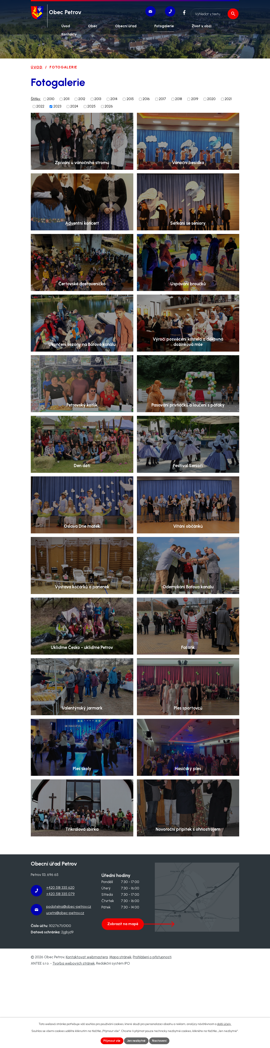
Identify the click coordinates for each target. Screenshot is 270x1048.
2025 (91, 106)
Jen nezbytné (136, 1041)
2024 (74, 106)
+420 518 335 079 (60, 970)
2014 (113, 99)
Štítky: (36, 99)
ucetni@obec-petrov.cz (65, 989)
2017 (162, 99)
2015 (130, 99)
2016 (146, 99)
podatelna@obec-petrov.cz (68, 982)
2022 (40, 106)
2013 (97, 99)
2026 (109, 106)
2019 (194, 99)
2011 (66, 99)
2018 (178, 99)
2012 (81, 99)
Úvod (37, 67)
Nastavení (159, 1041)
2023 (57, 106)
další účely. (224, 1024)
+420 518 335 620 (60, 963)
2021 (228, 99)
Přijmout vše (112, 1041)
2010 (50, 99)
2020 (211, 99)
